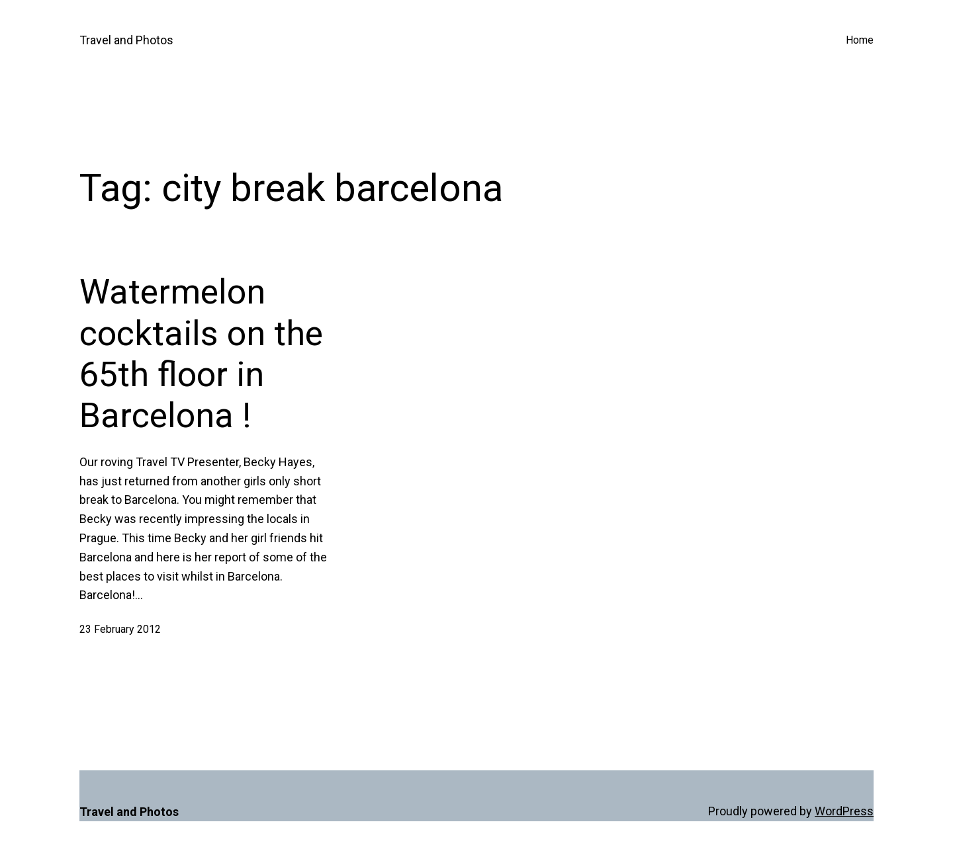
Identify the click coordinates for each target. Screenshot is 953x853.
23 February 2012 (120, 629)
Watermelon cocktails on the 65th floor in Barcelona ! (201, 354)
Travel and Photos (126, 40)
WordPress (844, 811)
